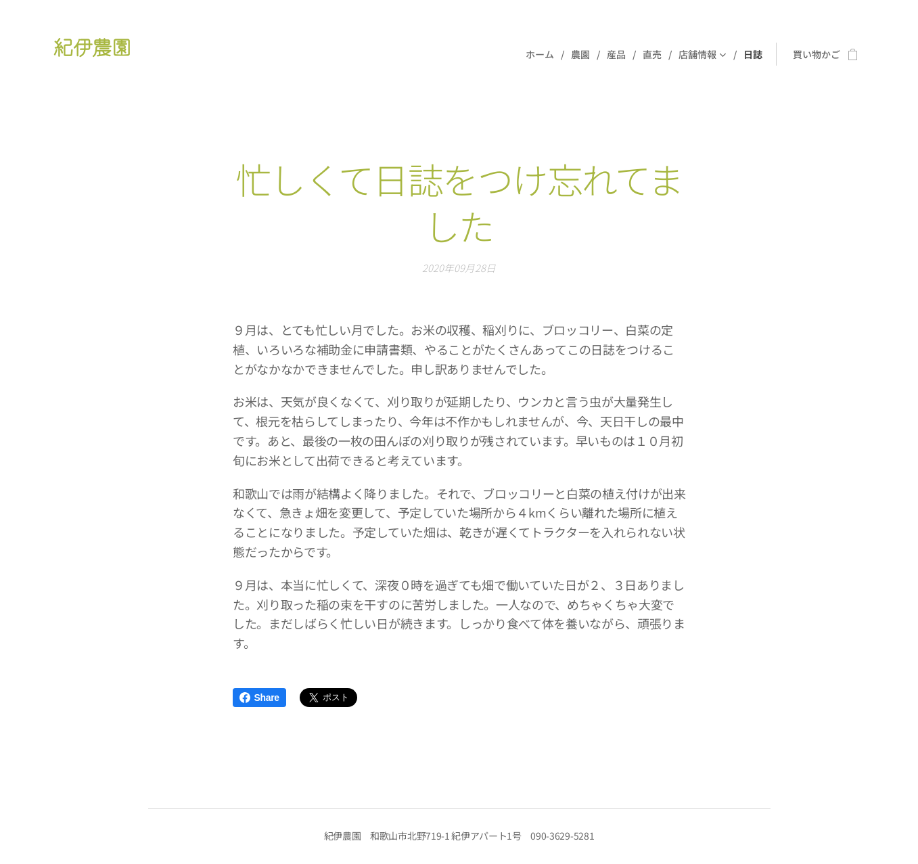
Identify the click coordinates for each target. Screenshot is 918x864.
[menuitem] (543, 54)
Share (259, 697)
